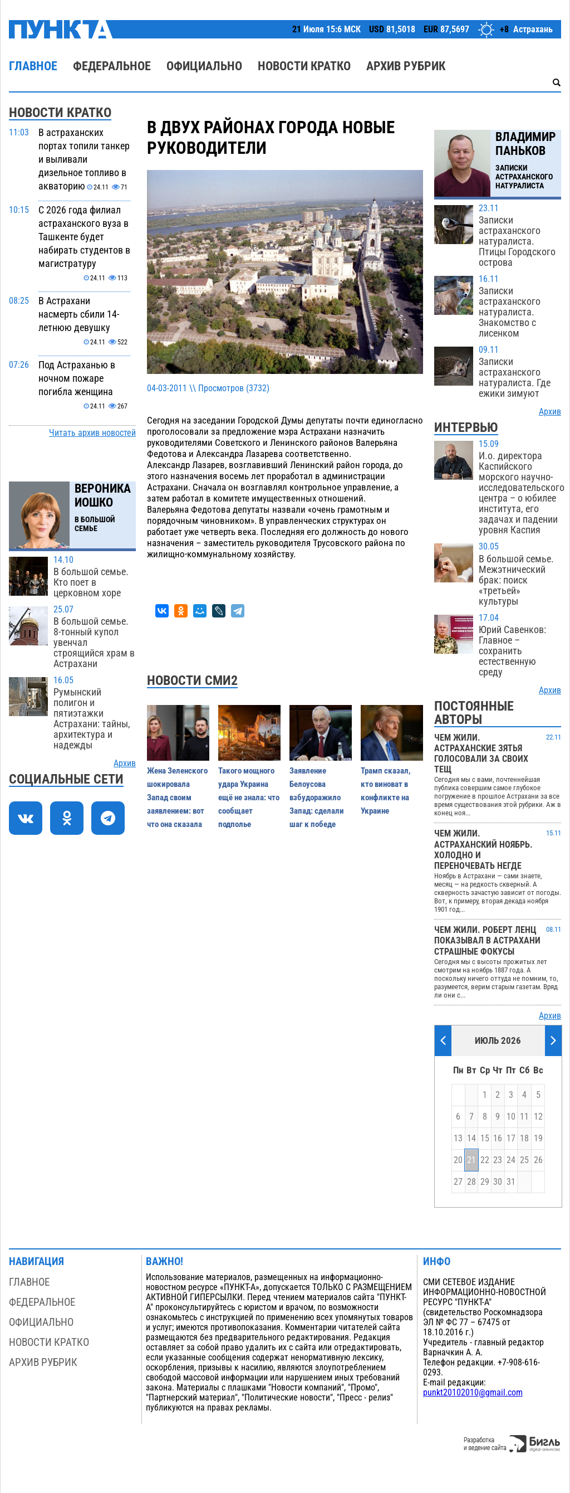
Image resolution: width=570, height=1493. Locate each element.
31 (511, 1182)
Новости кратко (304, 66)
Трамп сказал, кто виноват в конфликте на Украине (386, 791)
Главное (33, 66)
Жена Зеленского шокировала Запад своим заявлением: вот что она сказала (177, 797)
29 (484, 1182)
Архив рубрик (405, 66)
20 (458, 1160)
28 (471, 1182)
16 (497, 1139)
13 (458, 1139)
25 (524, 1160)
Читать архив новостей (92, 433)
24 (511, 1160)
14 (471, 1139)
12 (538, 1117)
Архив (125, 763)
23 (497, 1160)
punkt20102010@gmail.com (473, 1393)
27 (458, 1182)
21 (471, 1160)
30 (497, 1182)
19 (538, 1139)
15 (484, 1139)
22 (484, 1160)
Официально (204, 66)
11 (524, 1117)
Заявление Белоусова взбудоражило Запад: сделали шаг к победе (316, 797)
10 (511, 1117)
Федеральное (112, 66)
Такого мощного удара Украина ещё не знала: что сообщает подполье (248, 797)
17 (511, 1139)
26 (538, 1160)
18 (524, 1139)
